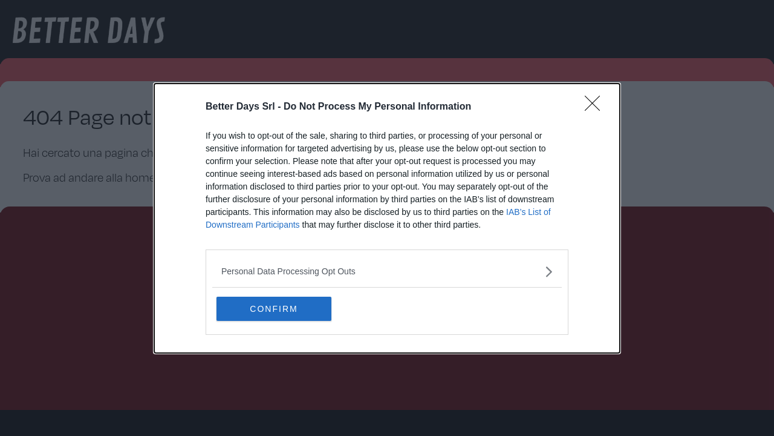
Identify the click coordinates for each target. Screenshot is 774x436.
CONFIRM (274, 309)
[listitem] (387, 271)
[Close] (596, 107)
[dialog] (387, 218)
